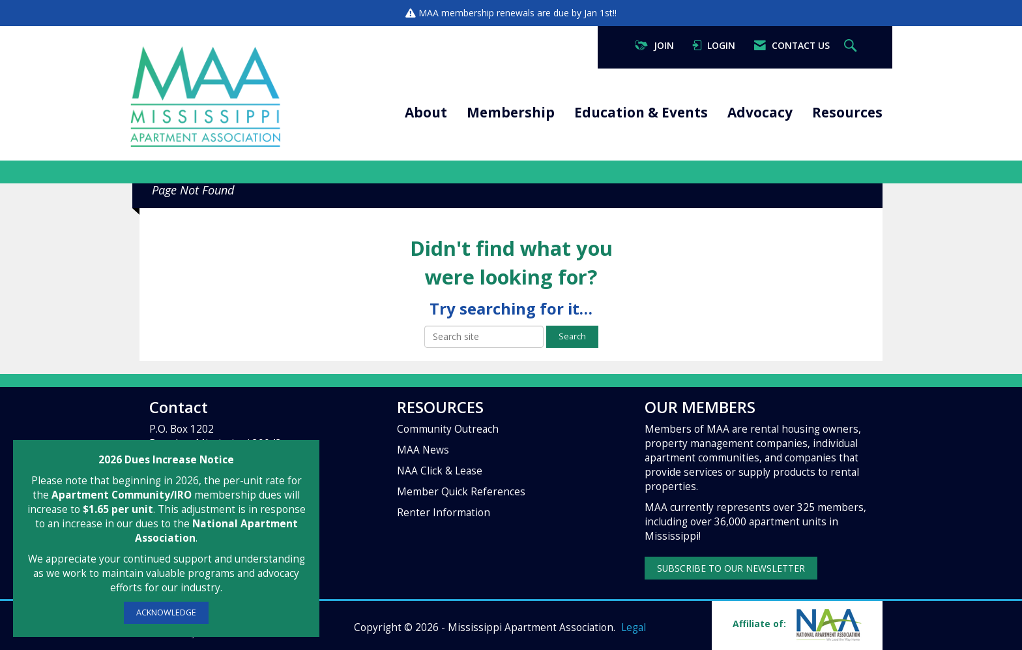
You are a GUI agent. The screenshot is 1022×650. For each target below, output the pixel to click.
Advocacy (760, 112)
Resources (847, 112)
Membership (511, 112)
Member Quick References (461, 492)
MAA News (423, 450)
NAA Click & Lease (439, 471)
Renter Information (443, 512)
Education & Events (641, 112)
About (426, 112)
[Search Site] (852, 46)
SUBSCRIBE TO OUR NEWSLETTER (731, 568)
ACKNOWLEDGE (166, 612)
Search (572, 336)
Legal (633, 627)
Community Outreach (448, 429)
